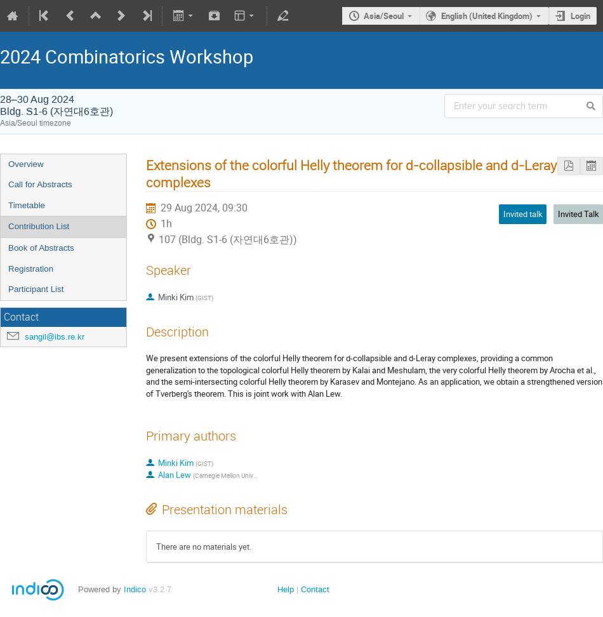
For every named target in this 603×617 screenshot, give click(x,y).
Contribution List (38, 226)
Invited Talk (578, 214)
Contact (315, 589)
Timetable (26, 205)
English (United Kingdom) (487, 16)
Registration (30, 269)
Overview (26, 164)
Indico (135, 589)
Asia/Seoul (384, 16)
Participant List (35, 289)
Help (285, 589)
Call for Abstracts (40, 184)
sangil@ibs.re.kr (54, 336)
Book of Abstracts (41, 248)
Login (580, 16)
